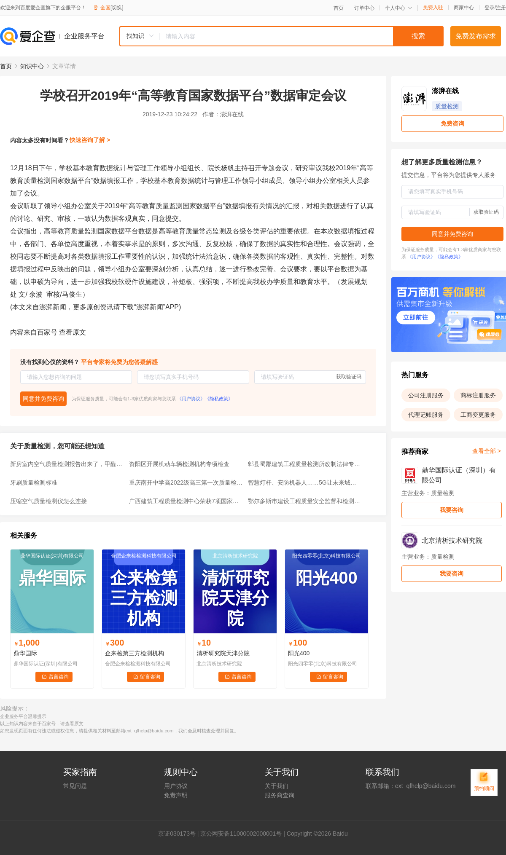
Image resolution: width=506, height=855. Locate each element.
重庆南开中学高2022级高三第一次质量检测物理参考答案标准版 (186, 482)
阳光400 (299, 653)
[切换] (117, 8)
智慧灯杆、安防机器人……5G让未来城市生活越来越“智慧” (305, 482)
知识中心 (32, 66)
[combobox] (281, 36)
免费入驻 (433, 7)
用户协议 (176, 786)
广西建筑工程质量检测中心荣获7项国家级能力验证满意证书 (186, 501)
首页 (339, 8)
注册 (501, 8)
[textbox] (301, 36)
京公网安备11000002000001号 (241, 833)
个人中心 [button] (398, 8)
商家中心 (464, 7)
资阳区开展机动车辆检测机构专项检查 (179, 464)
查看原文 (72, 332)
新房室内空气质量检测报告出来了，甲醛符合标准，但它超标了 (67, 464)
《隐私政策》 (219, 398)
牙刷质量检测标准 (33, 482)
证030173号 (180, 833)
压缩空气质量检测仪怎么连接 (48, 501)
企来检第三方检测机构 (134, 653)
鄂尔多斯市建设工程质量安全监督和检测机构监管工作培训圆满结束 (305, 501)
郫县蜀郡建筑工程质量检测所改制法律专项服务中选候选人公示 (305, 464)
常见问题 (75, 786)
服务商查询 (279, 795)
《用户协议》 (191, 398)
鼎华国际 (25, 653)
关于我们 (276, 786)
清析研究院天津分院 (223, 653)
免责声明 (176, 795)
